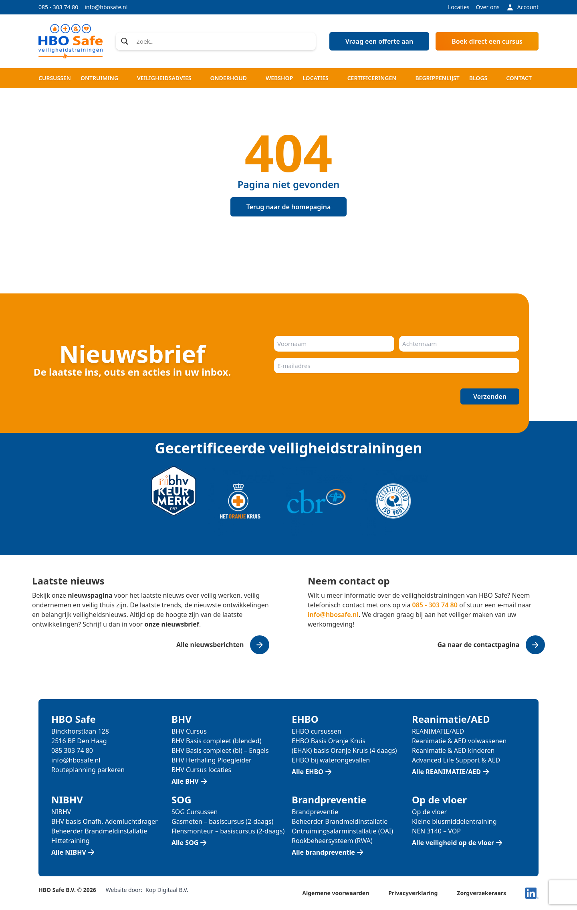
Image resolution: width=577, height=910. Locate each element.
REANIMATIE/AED (438, 731)
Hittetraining (70, 840)
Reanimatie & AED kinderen (453, 750)
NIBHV (61, 811)
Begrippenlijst (437, 78)
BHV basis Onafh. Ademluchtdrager (104, 821)
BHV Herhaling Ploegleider (211, 760)
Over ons (488, 7)
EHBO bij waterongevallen (331, 760)
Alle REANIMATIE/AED (446, 771)
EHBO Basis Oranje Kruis (328, 740)
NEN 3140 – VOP (436, 831)
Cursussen (54, 78)
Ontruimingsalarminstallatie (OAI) (342, 831)
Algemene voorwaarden (335, 893)
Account (522, 7)
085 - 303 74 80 (58, 7)
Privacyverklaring (413, 893)
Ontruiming (99, 78)
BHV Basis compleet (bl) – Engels (220, 750)
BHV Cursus (189, 731)
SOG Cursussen (194, 811)
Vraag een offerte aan (379, 41)
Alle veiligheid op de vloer (453, 842)
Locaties (459, 7)
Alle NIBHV (68, 852)
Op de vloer (429, 811)
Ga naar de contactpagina (478, 644)
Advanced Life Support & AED (456, 760)
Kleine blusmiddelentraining (454, 821)
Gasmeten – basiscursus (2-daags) (222, 821)
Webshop (279, 78)
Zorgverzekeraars (481, 893)
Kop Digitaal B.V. (166, 890)
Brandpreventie (315, 811)
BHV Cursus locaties (201, 769)
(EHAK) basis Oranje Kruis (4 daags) (344, 750)
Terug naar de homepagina (288, 206)
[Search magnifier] (124, 41)
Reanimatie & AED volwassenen (459, 740)
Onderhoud (228, 78)
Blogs (478, 78)
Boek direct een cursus (487, 41)
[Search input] (223, 41)
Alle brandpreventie (323, 852)
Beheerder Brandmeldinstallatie (99, 831)
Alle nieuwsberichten (210, 644)
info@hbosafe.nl (106, 7)
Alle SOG (184, 842)
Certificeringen (372, 78)
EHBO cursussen (316, 731)
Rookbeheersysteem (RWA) (332, 840)
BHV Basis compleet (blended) (216, 740)
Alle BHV (185, 781)
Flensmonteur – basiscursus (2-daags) (227, 831)
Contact (519, 78)
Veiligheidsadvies (164, 78)
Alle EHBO (307, 771)
